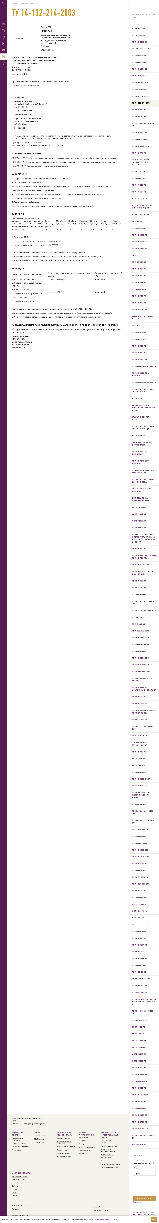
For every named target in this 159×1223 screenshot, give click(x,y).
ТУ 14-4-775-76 (139, 870)
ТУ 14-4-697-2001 (140, 1095)
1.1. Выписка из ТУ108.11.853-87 (140, 743)
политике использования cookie (102, 1219)
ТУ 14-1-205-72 (139, 332)
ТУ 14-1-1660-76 (139, 248)
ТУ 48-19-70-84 (139, 1101)
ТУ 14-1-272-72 (139, 549)
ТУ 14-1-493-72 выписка (144, 382)
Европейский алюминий (20, 1183)
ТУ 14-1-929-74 (139, 1068)
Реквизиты (16, 1209)
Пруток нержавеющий (143, 1213)
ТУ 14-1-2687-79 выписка (139, 452)
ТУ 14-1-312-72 (139, 346)
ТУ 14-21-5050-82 (140, 877)
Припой (15, 1189)
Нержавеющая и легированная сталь (109, 1135)
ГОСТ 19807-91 (139, 514)
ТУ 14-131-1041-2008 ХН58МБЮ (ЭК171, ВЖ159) (142, 795)
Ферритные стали (107, 1158)
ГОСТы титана (39, 1139)
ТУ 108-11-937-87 (140, 992)
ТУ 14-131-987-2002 (141, 884)
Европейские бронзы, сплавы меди (64, 1142)
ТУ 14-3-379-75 (139, 153)
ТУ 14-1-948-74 (139, 296)
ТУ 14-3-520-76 (139, 1088)
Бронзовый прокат (63, 1138)
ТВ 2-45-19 (137, 221)
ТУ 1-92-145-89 (139, 262)
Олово (14, 1192)
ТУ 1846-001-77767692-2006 (143, 821)
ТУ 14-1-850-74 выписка (144, 366)
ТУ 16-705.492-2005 (141, 979)
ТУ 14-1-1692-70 (139, 62)
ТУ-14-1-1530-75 (139, 736)
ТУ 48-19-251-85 (139, 704)
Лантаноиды (83, 1154)
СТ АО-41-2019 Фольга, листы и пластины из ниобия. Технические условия (144, 538)
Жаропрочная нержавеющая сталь (108, 1150)
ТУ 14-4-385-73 (139, 178)
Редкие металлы (84, 1150)
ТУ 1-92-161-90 (139, 228)
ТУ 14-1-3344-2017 (140, 651)
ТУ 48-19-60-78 (139, 116)
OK (153, 1219)
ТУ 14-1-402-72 (139, 931)
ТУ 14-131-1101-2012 (142, 665)
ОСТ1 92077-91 (139, 521)
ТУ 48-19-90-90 (139, 890)
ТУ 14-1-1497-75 (139, 359)
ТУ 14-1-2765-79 (139, 1074)
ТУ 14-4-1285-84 (139, 89)
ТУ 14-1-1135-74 (139, 958)
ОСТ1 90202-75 (139, 1061)
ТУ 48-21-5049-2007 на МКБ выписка (143, 471)
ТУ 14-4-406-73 (139, 185)
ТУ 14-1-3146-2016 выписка (140, 462)
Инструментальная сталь (109, 1167)
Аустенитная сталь (107, 1154)
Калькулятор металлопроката (34, 1124)
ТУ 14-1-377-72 (139, 353)
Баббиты (15, 1186)
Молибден (82, 1144)
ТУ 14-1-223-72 (139, 339)
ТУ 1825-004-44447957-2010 (143, 1136)
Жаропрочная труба (140, 1212)
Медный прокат (62, 1150)
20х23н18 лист (149, 1214)
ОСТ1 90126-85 (139, 527)
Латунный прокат (62, 1153)
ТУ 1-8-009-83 (138, 624)
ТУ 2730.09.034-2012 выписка (141, 490)
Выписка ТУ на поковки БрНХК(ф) (141, 499)
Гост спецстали (17, 1150)
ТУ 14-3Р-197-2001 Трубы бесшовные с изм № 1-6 (144, 1001)
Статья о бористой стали (142, 418)
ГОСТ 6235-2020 (139, 758)
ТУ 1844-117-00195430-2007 (143, 727)
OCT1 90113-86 (139, 1054)
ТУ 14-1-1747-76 (139, 132)
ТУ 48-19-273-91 (139, 897)
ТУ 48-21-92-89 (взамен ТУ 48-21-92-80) (143, 711)
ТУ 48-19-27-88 (139, 697)
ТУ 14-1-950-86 (139, 938)
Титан (37, 1132)
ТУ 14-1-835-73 (139, 276)
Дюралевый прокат (19, 1180)
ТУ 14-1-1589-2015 (140, 637)
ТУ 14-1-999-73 (139, 752)
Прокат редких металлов (87, 1147)
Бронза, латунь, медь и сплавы (64, 1133)
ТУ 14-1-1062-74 (139, 55)
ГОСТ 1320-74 (138, 1027)
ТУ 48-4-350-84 (139, 581)
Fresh (106, 1210)
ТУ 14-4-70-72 (138, 171)
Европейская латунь (63, 1156)
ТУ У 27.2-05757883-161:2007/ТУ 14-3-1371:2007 (141, 162)
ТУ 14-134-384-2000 (141, 671)
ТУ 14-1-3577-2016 (140, 146)
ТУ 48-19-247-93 (139, 985)
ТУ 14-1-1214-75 (139, 242)
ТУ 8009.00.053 (139, 617)
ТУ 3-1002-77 (138, 326)
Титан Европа (39, 1142)
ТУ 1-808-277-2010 (140, 631)
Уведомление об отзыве (20, 1215)
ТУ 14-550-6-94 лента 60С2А (142, 679)
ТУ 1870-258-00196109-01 (144, 610)
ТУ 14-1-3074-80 (139, 69)
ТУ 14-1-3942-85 (139, 786)
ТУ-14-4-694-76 (139, 192)
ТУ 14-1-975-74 (139, 303)
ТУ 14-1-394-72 (139, 772)
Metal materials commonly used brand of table (144, 407)
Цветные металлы (21, 1173)
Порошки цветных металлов (107, 1142)
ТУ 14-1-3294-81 (139, 965)
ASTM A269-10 (138, 435)
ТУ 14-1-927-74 (139, 289)
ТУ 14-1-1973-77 (139, 1115)
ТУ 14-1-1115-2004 (140, 850)
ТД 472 (135, 255)
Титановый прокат (40, 1136)
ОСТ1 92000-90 (139, 28)
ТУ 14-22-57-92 (139, 972)
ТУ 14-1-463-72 (139, 269)
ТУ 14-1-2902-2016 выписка (140, 374)
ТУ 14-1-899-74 (139, 282)
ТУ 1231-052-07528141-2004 (143, 602)
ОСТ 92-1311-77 (139, 198)
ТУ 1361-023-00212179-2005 (143, 812)
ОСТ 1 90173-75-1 (140, 918)
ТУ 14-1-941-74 (139, 836)
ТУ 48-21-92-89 (139, 594)
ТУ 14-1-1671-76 (139, 945)
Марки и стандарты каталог (142, 317)
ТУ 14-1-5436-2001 (140, 857)
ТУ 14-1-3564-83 (139, 76)
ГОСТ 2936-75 (138, 1034)
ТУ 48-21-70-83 (139, 587)
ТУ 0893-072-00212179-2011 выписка (143, 390)
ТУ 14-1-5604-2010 (140, 658)
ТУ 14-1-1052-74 (139, 309)
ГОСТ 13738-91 (139, 1040)
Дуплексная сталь (107, 1161)
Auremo (3, 13)
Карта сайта (97, 1207)
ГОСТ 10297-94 (139, 507)
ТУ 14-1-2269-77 (139, 139)
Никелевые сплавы (17, 1133)
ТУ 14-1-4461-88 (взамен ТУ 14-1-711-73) (144, 556)
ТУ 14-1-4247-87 (139, 1081)
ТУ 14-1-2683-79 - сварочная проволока (144, 688)
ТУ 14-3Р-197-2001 (140, 82)
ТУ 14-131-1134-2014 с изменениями (142, 572)
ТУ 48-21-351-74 (139, 719)
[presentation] (142, 1185)
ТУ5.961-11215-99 (140, 49)
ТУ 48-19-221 (138, 951)
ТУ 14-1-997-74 (139, 1108)
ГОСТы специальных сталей (110, 1164)
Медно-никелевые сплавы (65, 1147)
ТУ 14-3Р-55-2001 (140, 1020)
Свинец (14, 1196)
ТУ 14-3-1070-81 (139, 863)
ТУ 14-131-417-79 (140, 1129)
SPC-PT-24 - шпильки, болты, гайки (143, 443)
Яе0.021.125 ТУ (139, 1145)
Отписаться (137, 1202)
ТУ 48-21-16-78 (139, 804)
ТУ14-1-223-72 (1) (140, 924)
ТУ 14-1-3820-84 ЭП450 (143, 779)
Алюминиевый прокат (20, 1176)
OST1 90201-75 (139, 904)
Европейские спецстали (20, 1147)
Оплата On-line (17, 1124)
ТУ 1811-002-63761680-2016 (143, 1012)
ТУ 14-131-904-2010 (141, 565)
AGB (13, 1212)
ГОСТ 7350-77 (138, 765)
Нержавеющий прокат (109, 1146)
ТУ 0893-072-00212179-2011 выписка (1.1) (143, 427)
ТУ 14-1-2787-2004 (140, 644)
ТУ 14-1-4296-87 (139, 42)
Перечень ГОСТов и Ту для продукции (143, 206)
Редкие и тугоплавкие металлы (86, 1135)
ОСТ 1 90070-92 (139, 911)
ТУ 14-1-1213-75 (139, 235)
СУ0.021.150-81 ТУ (140, 215)
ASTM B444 (137, 398)
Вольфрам (82, 1141)
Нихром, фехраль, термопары (18, 1139)
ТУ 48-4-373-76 (139, 110)
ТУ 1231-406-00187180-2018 (143, 124)
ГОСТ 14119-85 (139, 1047)
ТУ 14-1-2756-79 (139, 1122)
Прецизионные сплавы (20, 1144)
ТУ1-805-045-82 (139, 35)
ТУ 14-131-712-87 (140, 96)
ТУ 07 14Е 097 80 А (141, 829)
